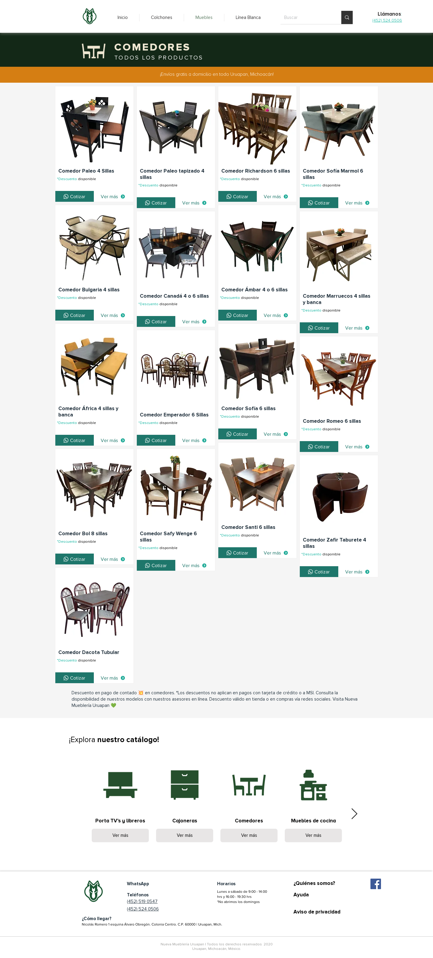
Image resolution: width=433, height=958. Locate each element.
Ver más (120, 835)
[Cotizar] (74, 196)
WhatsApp (138, 883)
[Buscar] (306, 17)
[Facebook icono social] (375, 884)
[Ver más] (113, 196)
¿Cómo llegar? (97, 918)
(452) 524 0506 (143, 909)
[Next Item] (354, 814)
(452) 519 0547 (142, 901)
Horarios (226, 883)
